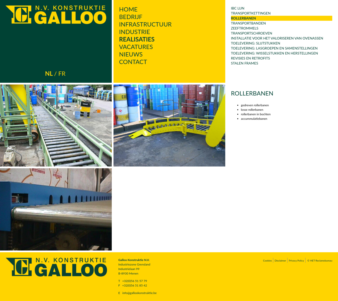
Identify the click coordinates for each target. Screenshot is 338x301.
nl (49, 73)
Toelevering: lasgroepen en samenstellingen (274, 48)
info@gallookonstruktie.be (139, 293)
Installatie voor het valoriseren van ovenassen (277, 38)
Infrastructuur (145, 24)
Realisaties (136, 39)
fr (62, 73)
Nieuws (130, 54)
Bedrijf (130, 16)
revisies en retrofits (250, 58)
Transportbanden (248, 23)
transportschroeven (251, 33)
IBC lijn (237, 8)
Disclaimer (280, 260)
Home (128, 9)
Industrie (134, 31)
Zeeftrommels (244, 28)
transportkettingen (251, 13)
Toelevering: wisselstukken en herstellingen (274, 53)
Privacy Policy (296, 260)
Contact (133, 61)
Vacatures (136, 46)
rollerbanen (243, 18)
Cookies (267, 260)
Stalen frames (244, 63)
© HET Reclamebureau (320, 260)
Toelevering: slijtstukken (255, 43)
